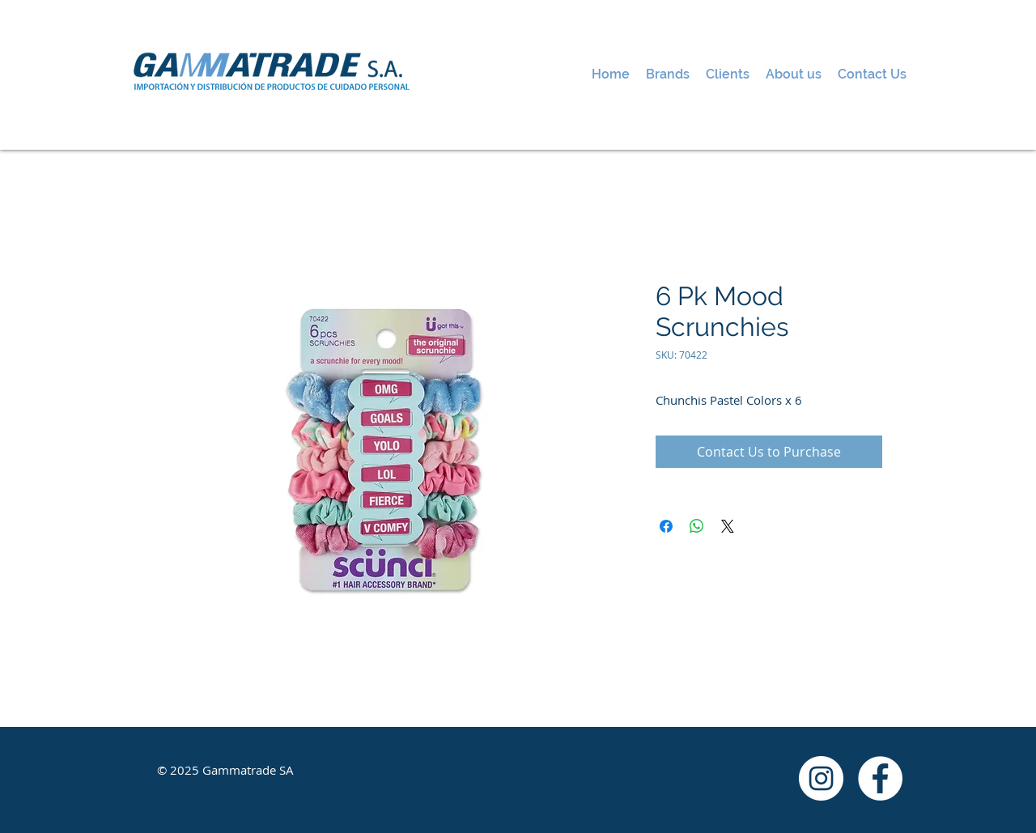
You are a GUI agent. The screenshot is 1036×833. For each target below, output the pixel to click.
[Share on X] (727, 526)
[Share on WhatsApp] (697, 526)
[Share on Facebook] (666, 526)
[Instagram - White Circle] (821, 778)
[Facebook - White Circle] (880, 778)
